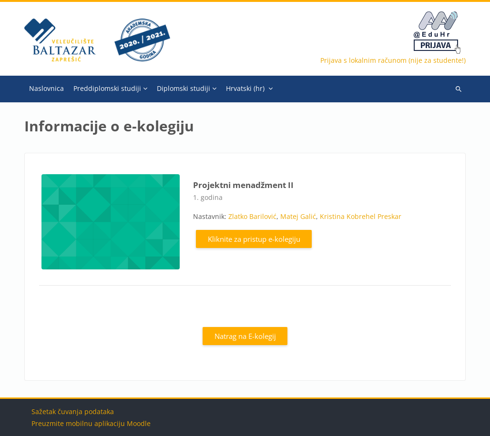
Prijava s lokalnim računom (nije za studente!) (393, 60)
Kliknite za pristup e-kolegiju (254, 239)
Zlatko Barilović (252, 216)
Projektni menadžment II (243, 184)
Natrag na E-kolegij (245, 336)
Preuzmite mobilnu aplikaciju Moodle (91, 423)
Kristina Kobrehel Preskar (360, 216)
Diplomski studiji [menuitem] (183, 88)
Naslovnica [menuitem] (46, 88)
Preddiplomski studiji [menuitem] (107, 88)
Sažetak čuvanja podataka (72, 411)
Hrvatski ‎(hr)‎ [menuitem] (245, 88)
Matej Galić (298, 216)
